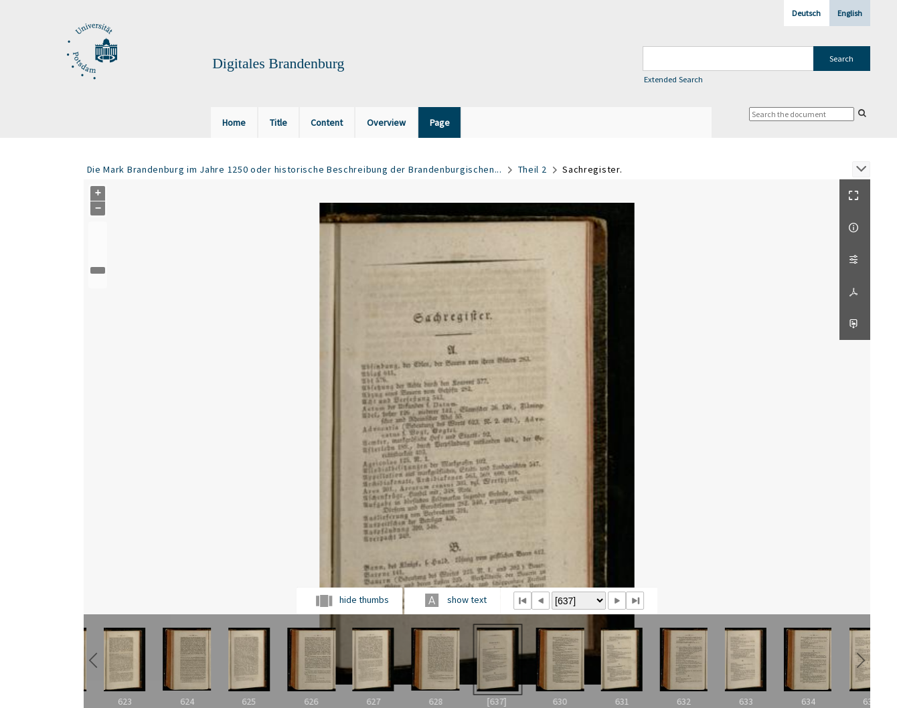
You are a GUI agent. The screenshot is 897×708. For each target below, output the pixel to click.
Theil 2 (532, 169)
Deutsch (806, 13)
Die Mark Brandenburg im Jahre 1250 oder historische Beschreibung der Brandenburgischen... (294, 169)
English (849, 13)
